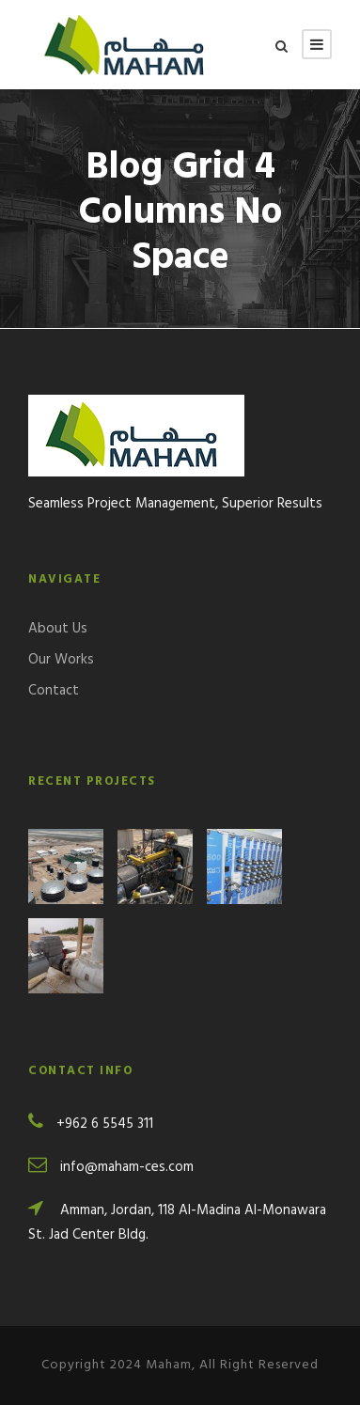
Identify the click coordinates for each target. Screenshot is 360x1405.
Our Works (61, 659)
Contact (53, 690)
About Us (57, 628)
